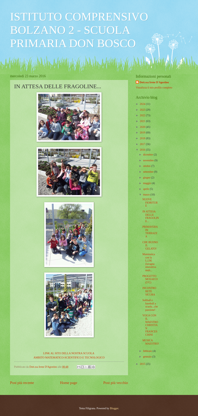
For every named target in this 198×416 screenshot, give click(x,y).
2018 (143, 138)
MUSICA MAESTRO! (150, 342)
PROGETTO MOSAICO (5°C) (150, 279)
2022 (143, 115)
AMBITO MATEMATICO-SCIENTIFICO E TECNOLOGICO (69, 357)
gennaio (147, 356)
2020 (143, 127)
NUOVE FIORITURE (150, 202)
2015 (143, 364)
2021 (143, 121)
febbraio (148, 351)
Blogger (114, 408)
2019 (143, 132)
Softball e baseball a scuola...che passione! (150, 305)
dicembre (148, 154)
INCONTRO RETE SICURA (149, 291)
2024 (143, 104)
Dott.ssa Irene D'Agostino (154, 82)
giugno (147, 177)
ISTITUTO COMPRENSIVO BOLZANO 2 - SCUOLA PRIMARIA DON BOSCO (79, 30)
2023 (143, 109)
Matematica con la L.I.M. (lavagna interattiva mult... (149, 262)
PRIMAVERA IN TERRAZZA (150, 231)
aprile (146, 189)
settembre (148, 171)
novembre (148, 160)
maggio (147, 183)
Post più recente (22, 383)
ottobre (147, 166)
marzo (146, 194)
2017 (143, 144)
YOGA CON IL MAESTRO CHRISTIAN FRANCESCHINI (150, 325)
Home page (68, 383)
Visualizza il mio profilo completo (154, 87)
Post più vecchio (115, 383)
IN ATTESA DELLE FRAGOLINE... (150, 216)
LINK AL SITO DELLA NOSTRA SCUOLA (69, 353)
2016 (143, 149)
